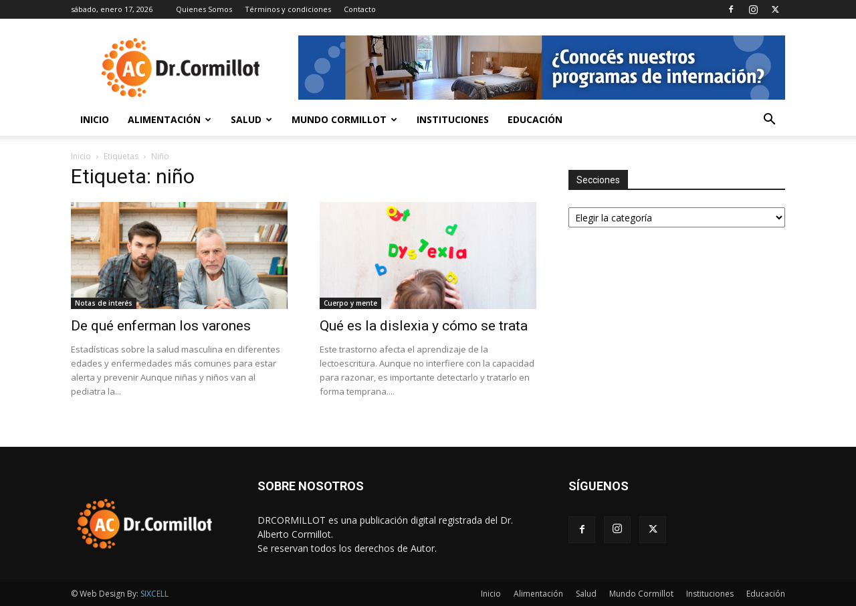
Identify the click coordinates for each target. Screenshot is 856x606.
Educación (535, 119)
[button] (769, 120)
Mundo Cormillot (344, 119)
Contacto (360, 9)
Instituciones (453, 119)
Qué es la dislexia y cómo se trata (424, 326)
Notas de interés (103, 303)
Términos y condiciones (288, 9)
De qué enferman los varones (161, 326)
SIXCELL (154, 593)
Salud (251, 119)
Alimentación (169, 119)
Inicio (94, 119)
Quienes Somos (204, 9)
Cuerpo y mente (350, 303)
